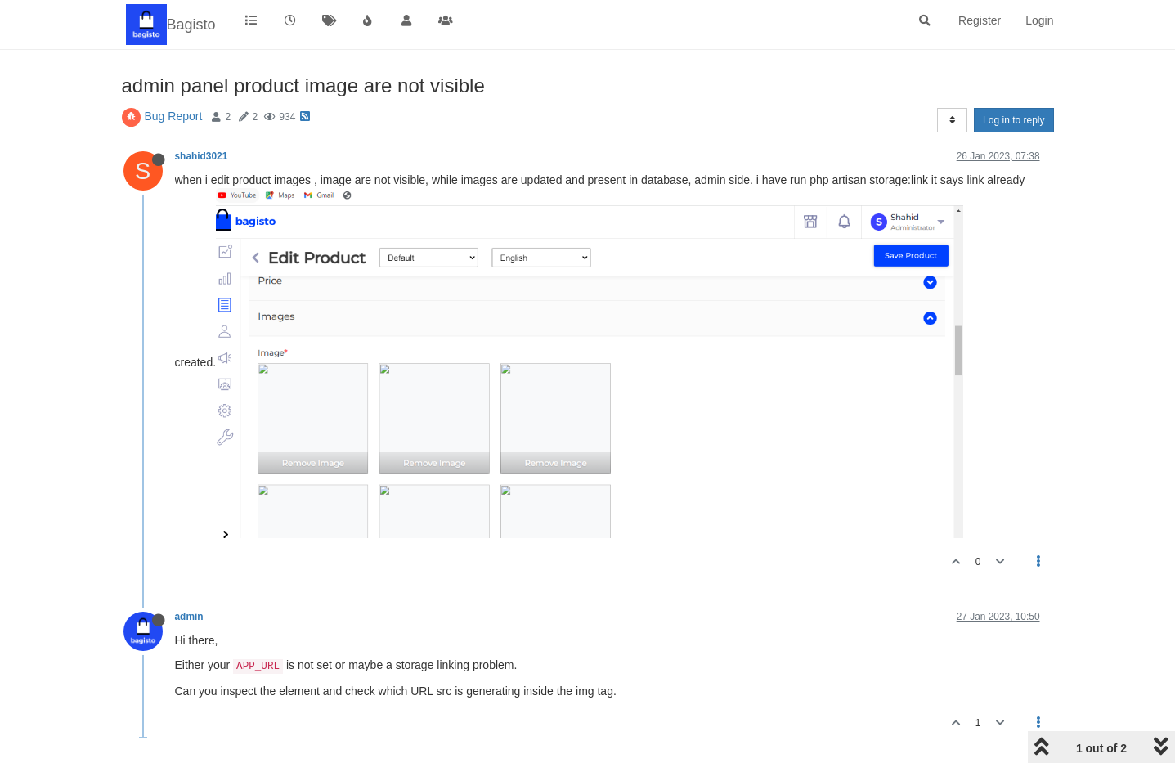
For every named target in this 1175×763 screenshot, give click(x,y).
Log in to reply (1013, 120)
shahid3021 (201, 156)
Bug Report (174, 116)
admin (189, 616)
